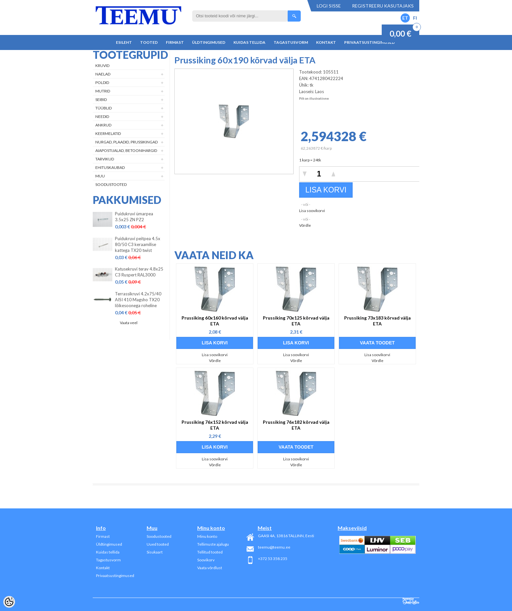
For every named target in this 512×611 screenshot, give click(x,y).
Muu (100, 175)
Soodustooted (111, 184)
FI (415, 18)
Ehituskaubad (110, 167)
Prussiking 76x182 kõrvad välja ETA (296, 425)
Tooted (149, 42)
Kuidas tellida (249, 42)
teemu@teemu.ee (274, 547)
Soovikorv (206, 559)
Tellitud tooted (210, 552)
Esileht (124, 42)
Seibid (101, 99)
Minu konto (207, 536)
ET (405, 18)
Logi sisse (329, 5)
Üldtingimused (208, 42)
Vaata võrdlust (209, 567)
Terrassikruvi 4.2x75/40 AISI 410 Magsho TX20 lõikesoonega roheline (138, 299)
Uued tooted (158, 544)
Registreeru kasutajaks (383, 5)
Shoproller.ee (411, 601)
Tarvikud (104, 159)
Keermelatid (108, 133)
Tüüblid (103, 108)
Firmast (175, 42)
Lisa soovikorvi (312, 210)
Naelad (102, 74)
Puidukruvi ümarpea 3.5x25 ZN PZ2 (134, 216)
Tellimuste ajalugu (213, 544)
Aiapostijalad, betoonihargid (126, 150)
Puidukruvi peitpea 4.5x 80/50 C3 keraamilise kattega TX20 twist (137, 244)
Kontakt (326, 42)
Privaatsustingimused (369, 42)
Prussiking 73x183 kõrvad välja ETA (377, 320)
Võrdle (305, 225)
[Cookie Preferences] (9, 602)
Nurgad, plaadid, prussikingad (126, 142)
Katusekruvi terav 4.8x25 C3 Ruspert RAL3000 (139, 271)
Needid (102, 116)
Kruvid (102, 65)
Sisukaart (155, 552)
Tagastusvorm (291, 42)
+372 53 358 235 (272, 558)
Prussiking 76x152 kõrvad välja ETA (215, 425)
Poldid (102, 82)
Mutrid (102, 91)
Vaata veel (128, 322)
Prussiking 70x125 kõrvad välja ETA (296, 320)
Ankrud (103, 125)
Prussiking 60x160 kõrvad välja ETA (215, 320)
